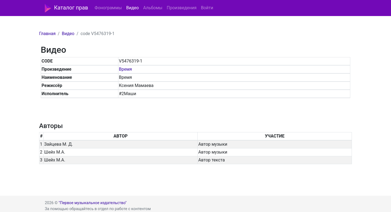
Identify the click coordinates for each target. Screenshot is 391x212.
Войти (207, 7)
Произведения (182, 7)
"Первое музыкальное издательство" (93, 203)
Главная (47, 33)
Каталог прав (66, 8)
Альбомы (152, 7)
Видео (132, 7)
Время (125, 69)
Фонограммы (108, 7)
